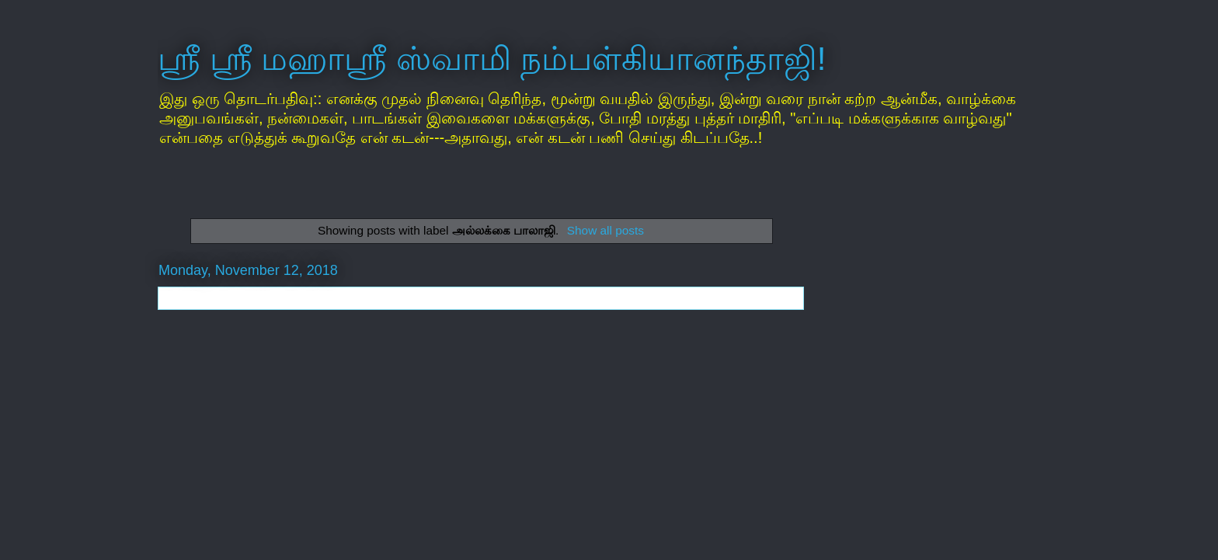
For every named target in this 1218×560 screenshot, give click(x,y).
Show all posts (605, 230)
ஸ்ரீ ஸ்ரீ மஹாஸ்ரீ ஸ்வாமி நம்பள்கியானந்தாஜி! (492, 58)
